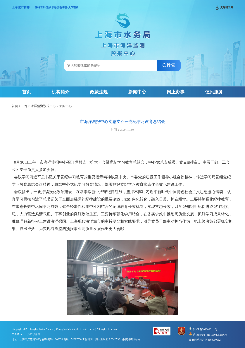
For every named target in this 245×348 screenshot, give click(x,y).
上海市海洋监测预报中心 (38, 106)
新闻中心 (137, 92)
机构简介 (60, 92)
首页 (26, 92)
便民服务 (214, 92)
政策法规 (99, 92)
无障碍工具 (224, 8)
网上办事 (175, 92)
